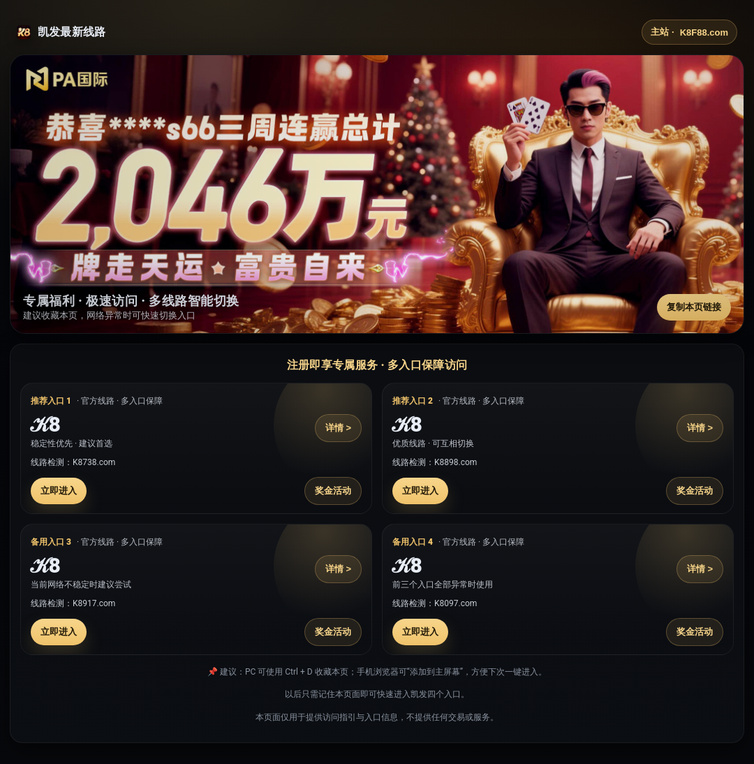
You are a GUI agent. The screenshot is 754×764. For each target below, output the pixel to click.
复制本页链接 (694, 307)
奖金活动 (333, 490)
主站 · (689, 32)
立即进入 (58, 490)
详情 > (338, 428)
